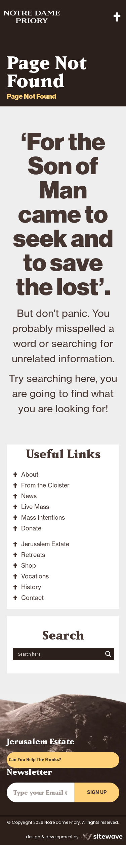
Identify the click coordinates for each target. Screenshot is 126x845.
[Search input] (59, 654)
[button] (117, 17)
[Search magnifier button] (108, 654)
